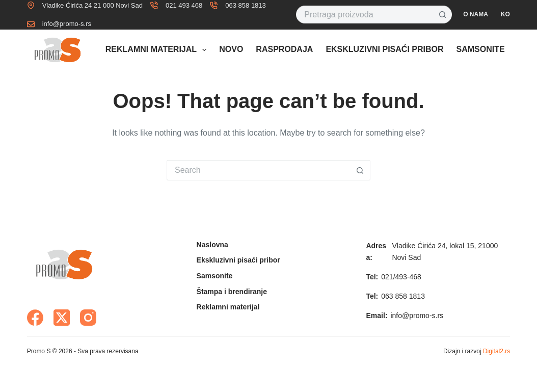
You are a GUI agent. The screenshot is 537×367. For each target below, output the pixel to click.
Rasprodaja (284, 49)
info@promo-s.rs (66, 24)
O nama (475, 14)
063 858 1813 (245, 5)
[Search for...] (365, 14)
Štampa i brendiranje (232, 291)
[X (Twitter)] (61, 317)
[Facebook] (35, 317)
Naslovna (212, 245)
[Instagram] (88, 317)
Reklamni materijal (157, 50)
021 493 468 (184, 5)
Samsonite (481, 49)
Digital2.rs (496, 351)
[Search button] (443, 14)
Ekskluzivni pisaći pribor (384, 49)
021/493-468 (401, 277)
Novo (231, 49)
